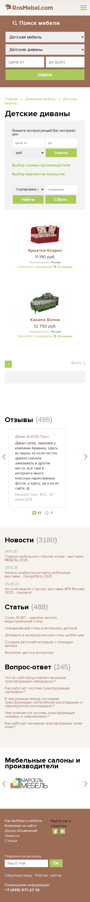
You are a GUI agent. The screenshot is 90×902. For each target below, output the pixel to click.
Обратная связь (18, 875)
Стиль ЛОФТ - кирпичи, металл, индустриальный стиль (31, 619)
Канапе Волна (45, 320)
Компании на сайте (20, 825)
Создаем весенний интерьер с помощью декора (39, 644)
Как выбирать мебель (23, 820)
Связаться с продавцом (35, 267)
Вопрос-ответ (28, 667)
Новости (19, 540)
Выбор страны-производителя (41, 165)
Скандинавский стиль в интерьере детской (41, 628)
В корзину (65, 267)
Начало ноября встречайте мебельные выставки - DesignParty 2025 (38, 574)
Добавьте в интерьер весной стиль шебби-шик (44, 635)
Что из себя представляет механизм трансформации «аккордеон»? (35, 679)
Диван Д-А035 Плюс (32, 436)
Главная (11, 99)
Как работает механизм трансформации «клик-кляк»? (44, 725)
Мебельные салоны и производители (42, 763)
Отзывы (19, 419)
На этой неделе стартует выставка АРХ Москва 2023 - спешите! (44, 591)
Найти (61, 152)
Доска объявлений (21, 830)
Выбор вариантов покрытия (38, 174)
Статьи (17, 607)
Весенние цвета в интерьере (29, 652)
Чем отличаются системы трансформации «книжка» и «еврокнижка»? (40, 715)
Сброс (60, 199)
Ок (56, 863)
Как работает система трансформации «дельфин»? (37, 690)
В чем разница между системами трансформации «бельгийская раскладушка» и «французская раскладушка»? (43, 702)
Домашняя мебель (40, 99)
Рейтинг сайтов (48, 875)
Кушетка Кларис (45, 251)
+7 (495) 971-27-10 (22, 890)
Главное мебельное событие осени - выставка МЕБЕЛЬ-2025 (44, 558)
